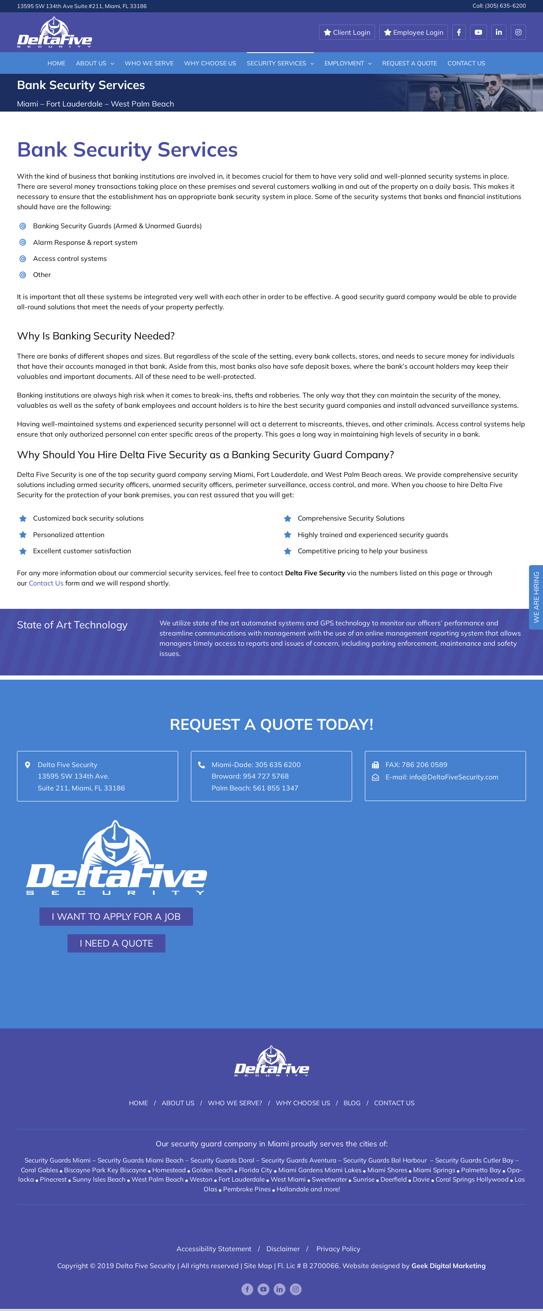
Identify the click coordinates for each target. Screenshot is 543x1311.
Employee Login (413, 32)
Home (138, 1103)
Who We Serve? (235, 1103)
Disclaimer (283, 1248)
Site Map (258, 1265)
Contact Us (46, 583)
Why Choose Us (303, 1103)
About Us (178, 1103)
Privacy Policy (338, 1248)
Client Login (347, 32)
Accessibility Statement (214, 1248)
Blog (352, 1103)
